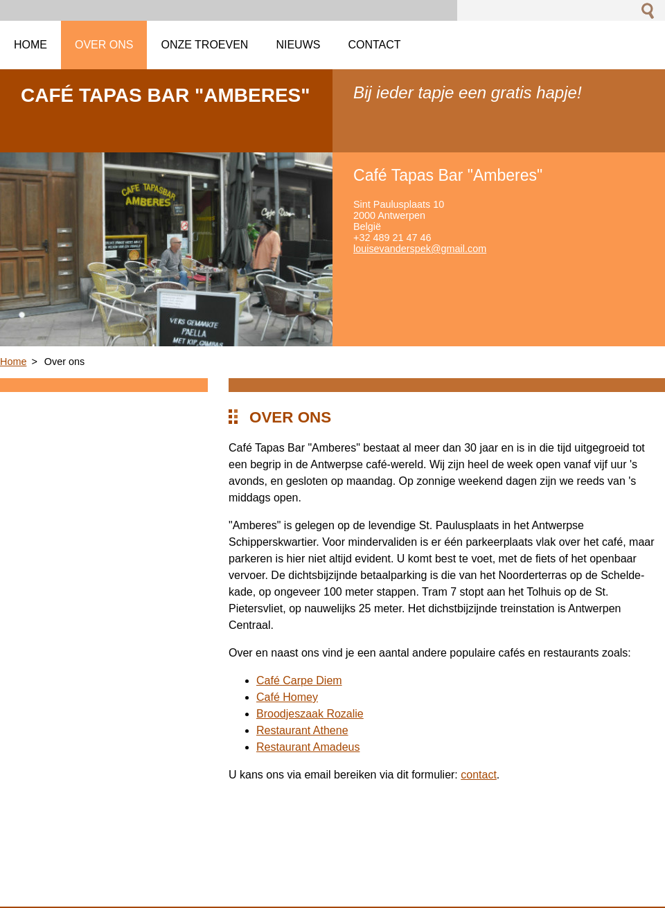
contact (479, 775)
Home (13, 361)
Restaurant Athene (302, 730)
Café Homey (287, 697)
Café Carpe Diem (299, 680)
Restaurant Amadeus (308, 747)
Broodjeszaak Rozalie (310, 714)
